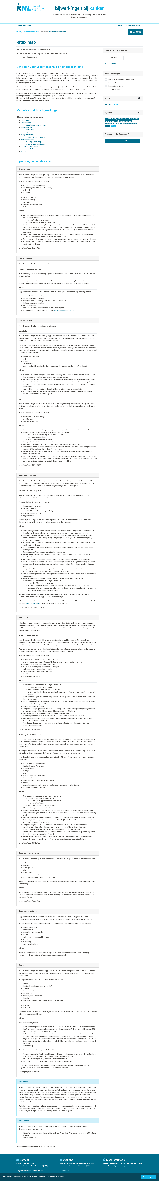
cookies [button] (63, 1177)
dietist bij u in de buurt (33, 603)
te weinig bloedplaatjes (34, 142)
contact (31, 1171)
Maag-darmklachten (28, 135)
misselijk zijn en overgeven (35, 137)
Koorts (23, 151)
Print (114, 58)
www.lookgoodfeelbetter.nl (64, 310)
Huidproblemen (26, 127)
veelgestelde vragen (119, 1166)
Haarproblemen (27, 123)
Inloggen (120, 25)
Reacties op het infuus (29, 149)
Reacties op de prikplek (29, 147)
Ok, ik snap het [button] (148, 1177)
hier (23, 601)
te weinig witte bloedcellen (35, 144)
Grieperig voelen (27, 120)
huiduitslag (30, 130)
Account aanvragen (133, 25)
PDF (132, 58)
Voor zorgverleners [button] (25, 25)
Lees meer (65, 1171)
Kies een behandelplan (31, 32)
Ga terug (135, 32)
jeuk (27, 132)
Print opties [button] (111, 63)
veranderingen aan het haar (36, 125)
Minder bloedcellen (28, 139)
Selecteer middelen (123, 141)
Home (18, 32)
